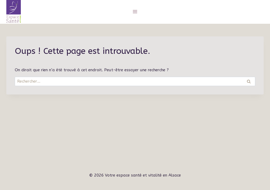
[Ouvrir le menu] (135, 11)
